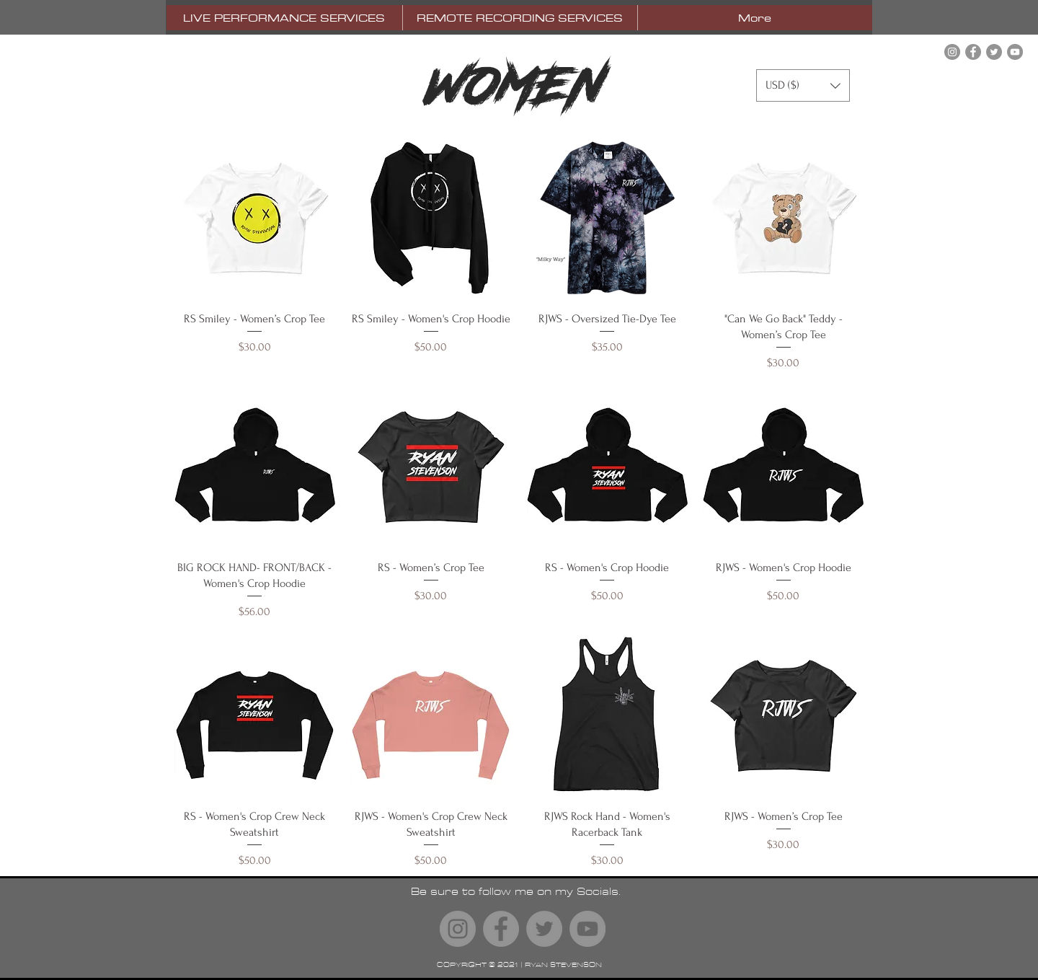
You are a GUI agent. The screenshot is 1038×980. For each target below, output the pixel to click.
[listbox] (803, 85)
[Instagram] (952, 52)
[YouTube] (1015, 52)
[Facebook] (973, 52)
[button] (803, 85)
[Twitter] (994, 52)
